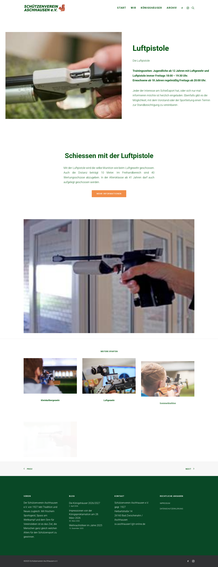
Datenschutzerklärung (171, 509)
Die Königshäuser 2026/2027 (84, 503)
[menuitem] (121, 8)
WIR (133, 7)
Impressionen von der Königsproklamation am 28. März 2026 (84, 514)
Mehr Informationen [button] (109, 193)
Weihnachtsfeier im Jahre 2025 (85, 525)
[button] (183, 8)
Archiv (172, 7)
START (121, 7)
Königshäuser (151, 7)
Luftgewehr (109, 410)
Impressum (165, 503)
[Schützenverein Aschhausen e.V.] (44, 8)
